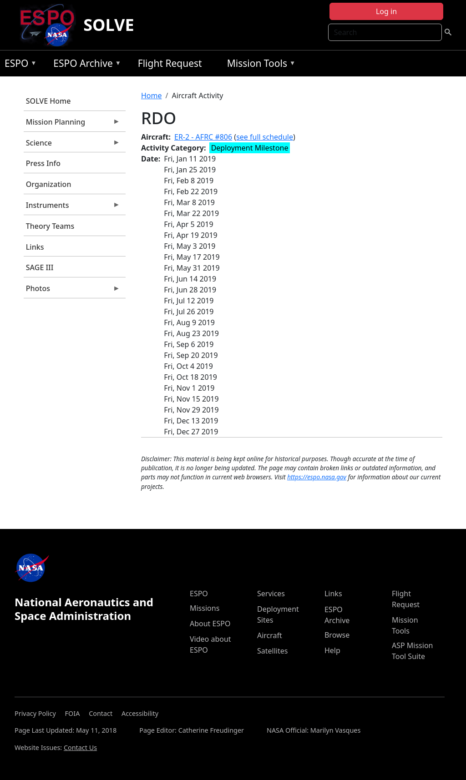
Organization (48, 184)
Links (35, 247)
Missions (204, 608)
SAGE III (40, 267)
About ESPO (210, 624)
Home (151, 96)
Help (332, 650)
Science (72, 145)
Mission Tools (259, 65)
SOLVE (108, 25)
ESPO (18, 65)
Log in (386, 11)
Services (271, 594)
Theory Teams (50, 226)
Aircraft (269, 635)
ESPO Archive (85, 65)
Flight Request (170, 63)
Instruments (72, 207)
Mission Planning (72, 124)
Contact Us (80, 747)
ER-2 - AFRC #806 (203, 137)
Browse (337, 635)
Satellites (272, 651)
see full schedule (264, 137)
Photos (72, 290)
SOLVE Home (48, 101)
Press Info (43, 163)
